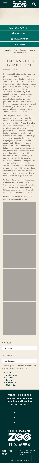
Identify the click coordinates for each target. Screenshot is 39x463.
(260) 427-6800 (7, 452)
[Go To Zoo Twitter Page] (15, 445)
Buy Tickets (19, 33)
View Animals (19, 38)
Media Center (11, 375)
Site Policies (11, 385)
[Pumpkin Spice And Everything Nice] (19, 218)
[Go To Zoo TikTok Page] (29, 445)
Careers (9, 380)
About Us (9, 377)
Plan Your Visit (19, 27)
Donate (19, 44)
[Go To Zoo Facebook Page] (10, 444)
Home (6, 50)
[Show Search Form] (34, 4)
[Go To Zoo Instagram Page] (20, 444)
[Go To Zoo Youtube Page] (25, 444)
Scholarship (11, 382)
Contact (9, 372)
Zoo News (14, 50)
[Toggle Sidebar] (5, 4)
